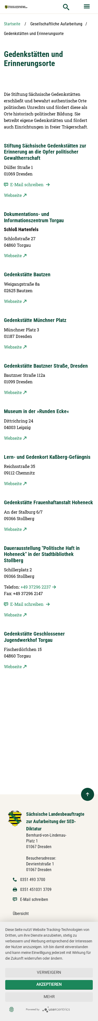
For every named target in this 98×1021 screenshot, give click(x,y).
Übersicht (21, 913)
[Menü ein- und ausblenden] (87, 7)
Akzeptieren (49, 984)
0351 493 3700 (32, 879)
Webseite (13, 195)
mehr (49, 996)
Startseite (12, 23)
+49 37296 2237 (36, 587)
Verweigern (49, 972)
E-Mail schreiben (34, 899)
